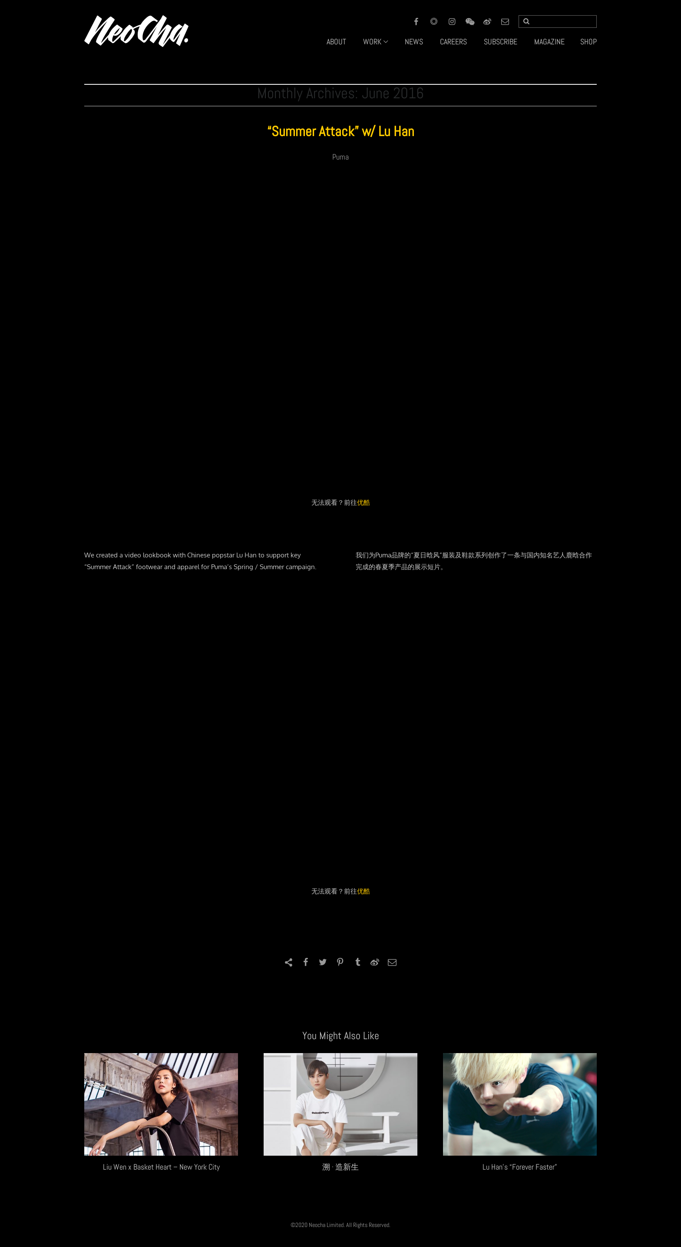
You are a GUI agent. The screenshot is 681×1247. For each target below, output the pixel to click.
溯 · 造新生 (340, 1167)
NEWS (414, 42)
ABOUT (336, 42)
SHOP (588, 42)
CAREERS (453, 42)
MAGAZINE (549, 42)
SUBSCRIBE (500, 42)
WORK (372, 42)
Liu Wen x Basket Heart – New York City (161, 1167)
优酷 (363, 502)
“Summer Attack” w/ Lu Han (340, 131)
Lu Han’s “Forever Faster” (520, 1167)
